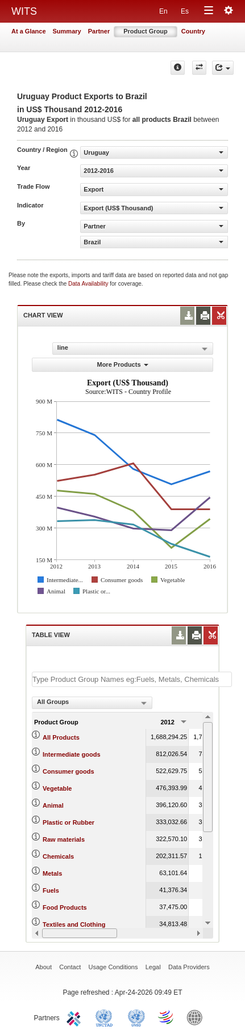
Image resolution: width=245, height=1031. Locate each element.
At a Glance (28, 31)
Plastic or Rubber (68, 822)
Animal (53, 805)
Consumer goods (68, 771)
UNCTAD (106, 1016)
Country (193, 31)
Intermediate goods (71, 754)
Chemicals (58, 856)
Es (185, 11)
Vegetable (57, 788)
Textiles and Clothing (74, 924)
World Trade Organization (166, 1016)
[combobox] (92, 703)
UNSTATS (136, 1016)
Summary (67, 31)
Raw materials (64, 839)
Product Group (145, 31)
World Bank (197, 1016)
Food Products (65, 907)
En (163, 11)
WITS (24, 11)
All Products (61, 737)
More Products (122, 364)
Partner (99, 31)
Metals (52, 873)
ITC (75, 1016)
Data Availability (89, 284)
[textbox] (132, 679)
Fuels (51, 890)
